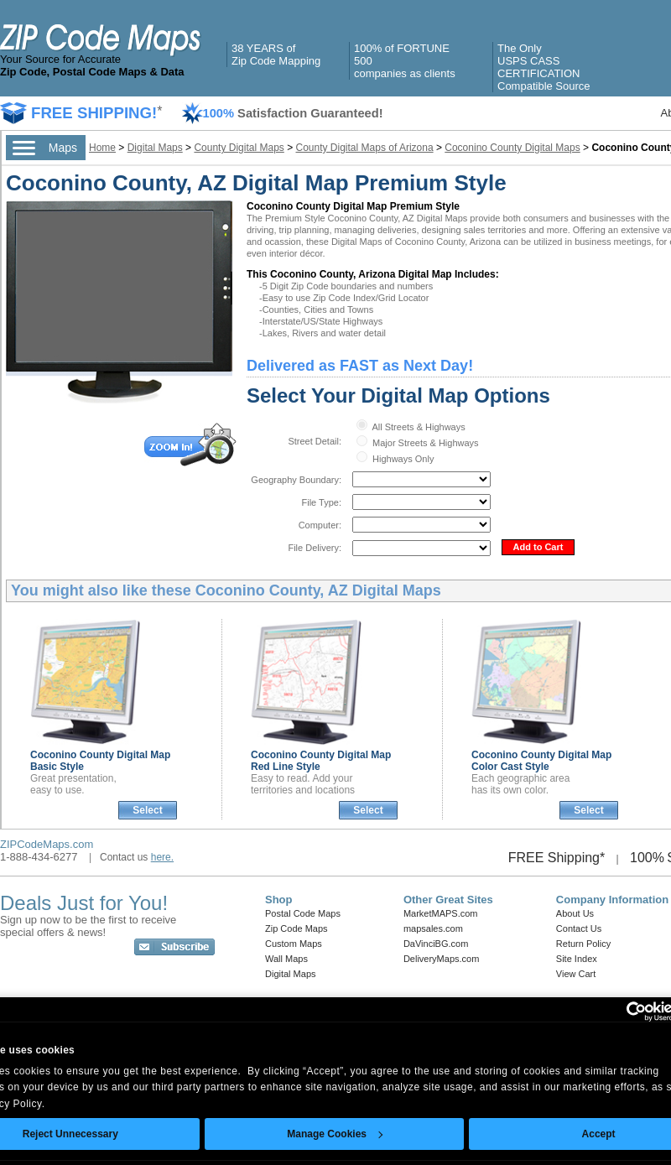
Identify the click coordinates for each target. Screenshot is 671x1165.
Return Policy (583, 944)
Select (147, 810)
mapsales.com (433, 928)
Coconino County (541, 760)
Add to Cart (538, 547)
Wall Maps (286, 959)
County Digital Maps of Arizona (365, 147)
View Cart (576, 974)
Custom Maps (293, 944)
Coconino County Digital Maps (512, 147)
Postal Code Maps (303, 913)
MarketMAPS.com (440, 913)
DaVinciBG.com (435, 944)
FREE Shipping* (557, 857)
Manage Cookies (334, 1134)
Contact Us (578, 928)
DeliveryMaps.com (441, 959)
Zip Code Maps (296, 928)
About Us (575, 913)
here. (162, 857)
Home (102, 147)
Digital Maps (155, 147)
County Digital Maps (238, 147)
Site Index (576, 959)
